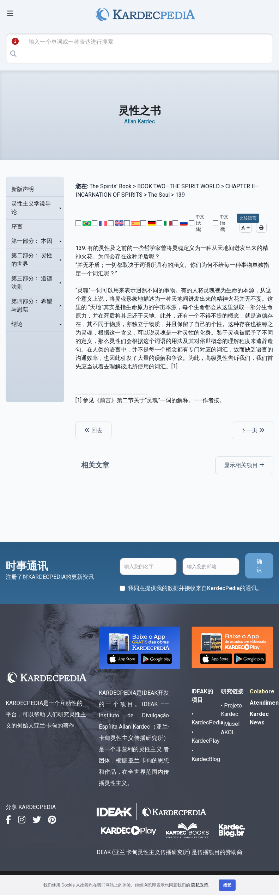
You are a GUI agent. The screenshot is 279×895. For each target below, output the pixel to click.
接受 (227, 885)
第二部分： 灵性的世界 (31, 259)
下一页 (253, 430)
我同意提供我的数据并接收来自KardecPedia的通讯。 (195, 588)
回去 (93, 430)
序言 (17, 226)
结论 (17, 324)
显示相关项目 (244, 465)
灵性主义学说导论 (31, 207)
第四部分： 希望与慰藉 (31, 305)
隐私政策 (199, 885)
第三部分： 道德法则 (31, 282)
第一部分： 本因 (31, 241)
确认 (259, 565)
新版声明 (22, 189)
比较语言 (247, 218)
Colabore (262, 691)
